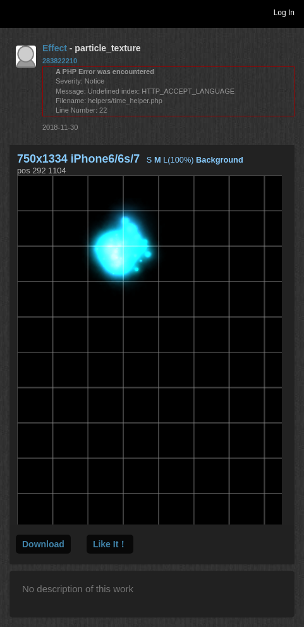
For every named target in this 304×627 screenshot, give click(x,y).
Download (43, 544)
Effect (54, 48)
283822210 (59, 61)
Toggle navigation (15, 12)
